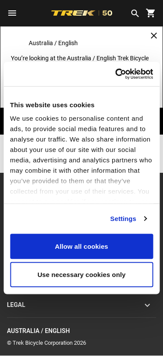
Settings (123, 218)
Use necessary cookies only (81, 274)
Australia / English (81, 331)
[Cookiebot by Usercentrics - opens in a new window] (116, 74)
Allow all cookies (81, 246)
